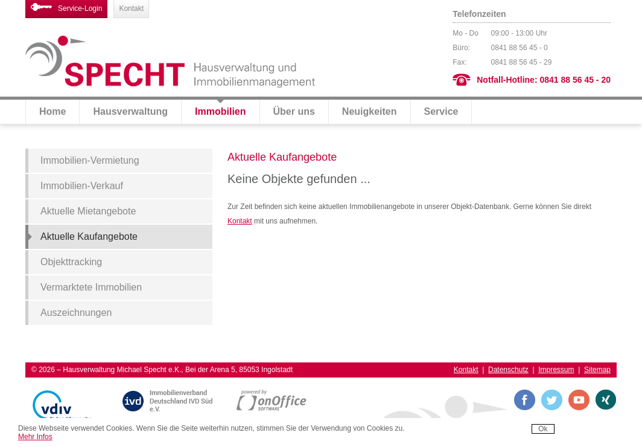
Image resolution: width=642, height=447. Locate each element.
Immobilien (220, 111)
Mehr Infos (35, 437)
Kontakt (131, 8)
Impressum (556, 369)
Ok (542, 429)
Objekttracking (71, 262)
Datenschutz (508, 369)
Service (441, 111)
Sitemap (597, 369)
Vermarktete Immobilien (91, 287)
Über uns (294, 111)
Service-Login (66, 8)
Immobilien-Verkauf (81, 186)
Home (52, 111)
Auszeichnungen (76, 312)
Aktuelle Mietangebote (88, 211)
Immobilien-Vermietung (89, 160)
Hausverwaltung (130, 111)
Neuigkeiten (369, 111)
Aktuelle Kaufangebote (89, 236)
